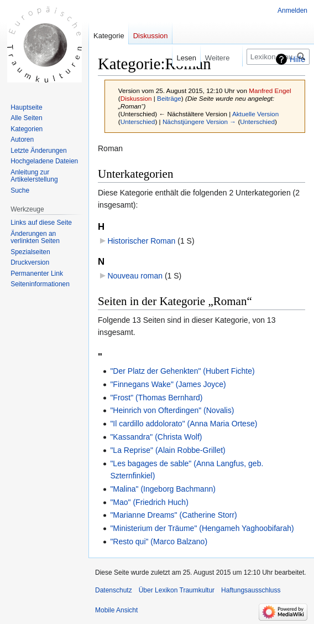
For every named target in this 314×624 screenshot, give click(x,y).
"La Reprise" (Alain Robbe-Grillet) (167, 450)
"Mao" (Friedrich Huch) (149, 502)
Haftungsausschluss (250, 590)
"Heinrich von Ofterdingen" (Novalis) (172, 410)
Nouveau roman (135, 275)
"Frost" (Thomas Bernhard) (156, 397)
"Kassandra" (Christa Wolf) (156, 436)
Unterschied (138, 121)
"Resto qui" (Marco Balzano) (158, 541)
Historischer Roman (141, 240)
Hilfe (297, 59)
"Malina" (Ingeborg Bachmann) (162, 488)
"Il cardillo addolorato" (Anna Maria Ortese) (183, 423)
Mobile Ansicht (116, 610)
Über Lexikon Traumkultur (176, 590)
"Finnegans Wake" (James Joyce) (168, 384)
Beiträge (169, 98)
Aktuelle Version (255, 113)
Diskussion (136, 98)
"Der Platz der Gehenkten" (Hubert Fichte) (182, 371)
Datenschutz (113, 590)
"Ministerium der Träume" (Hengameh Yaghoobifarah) (202, 528)
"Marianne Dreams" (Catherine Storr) (173, 514)
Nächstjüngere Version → (199, 121)
